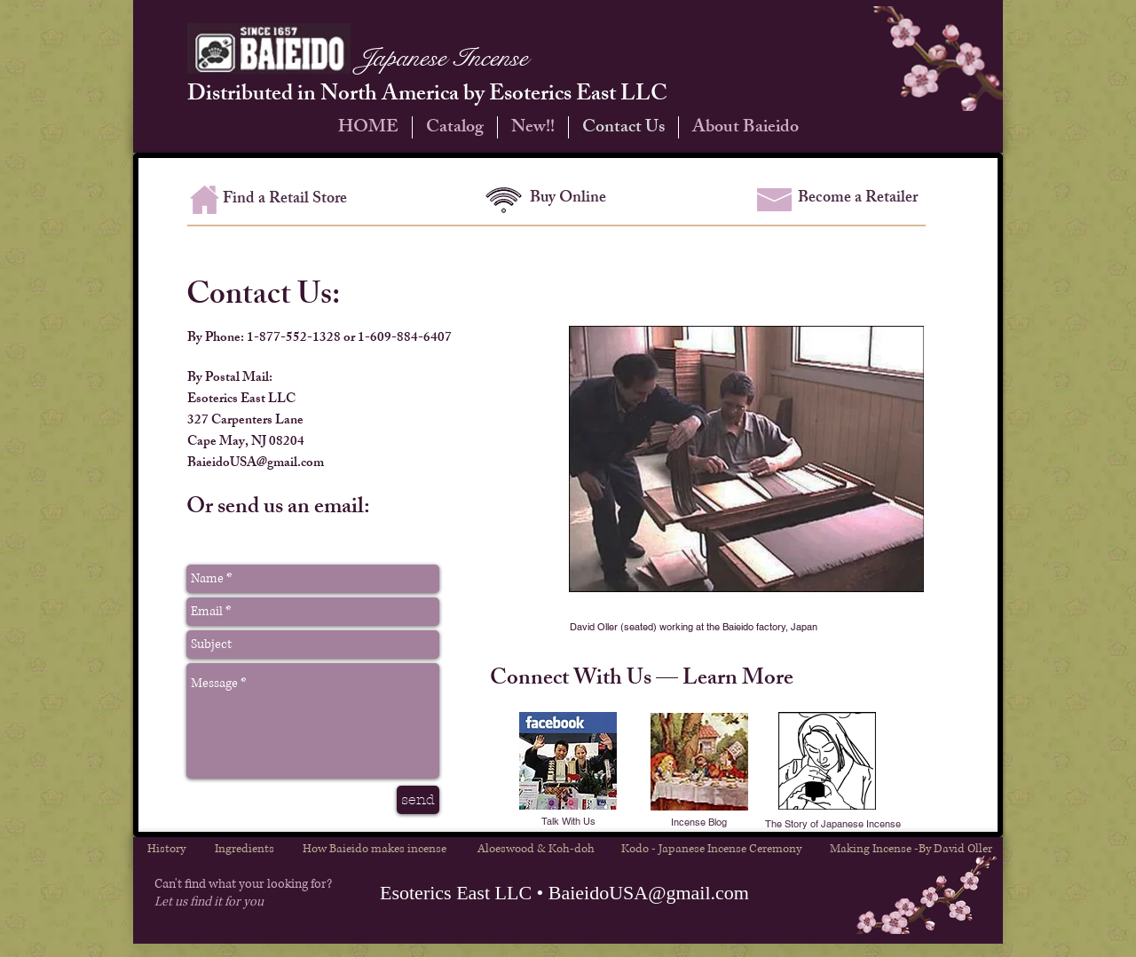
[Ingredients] (244, 848)
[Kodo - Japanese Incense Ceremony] (711, 848)
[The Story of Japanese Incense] (832, 824)
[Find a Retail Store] (284, 200)
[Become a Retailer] (858, 200)
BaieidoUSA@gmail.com (255, 464)
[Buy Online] (568, 200)
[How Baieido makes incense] (374, 848)
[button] (699, 822)
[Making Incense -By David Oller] (911, 848)
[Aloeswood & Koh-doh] (535, 848)
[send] (418, 800)
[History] (166, 848)
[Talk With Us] (568, 822)
